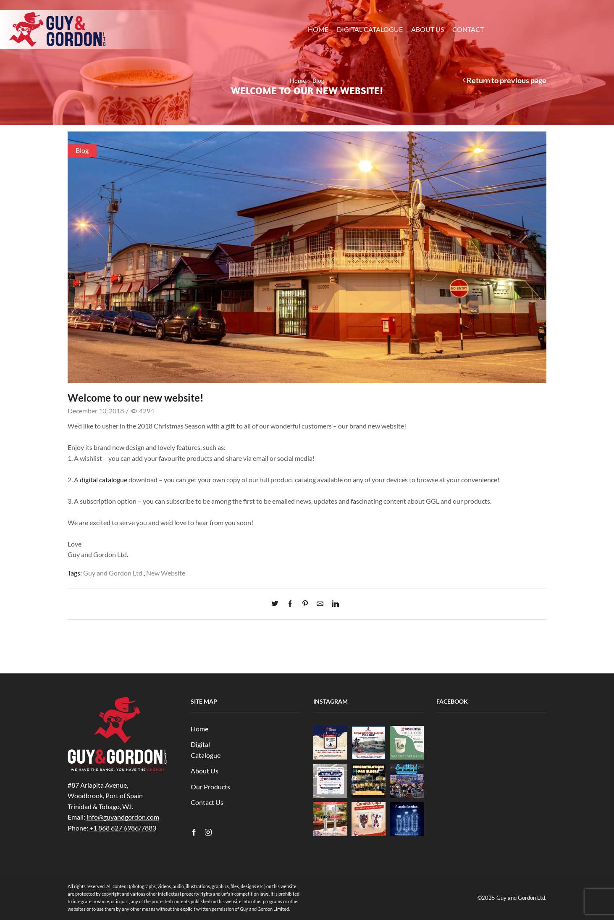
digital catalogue (103, 480)
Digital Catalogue (370, 29)
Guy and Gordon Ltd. (113, 573)
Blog (318, 80)
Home (318, 29)
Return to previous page (506, 80)
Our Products (210, 787)
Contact (468, 29)
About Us (427, 29)
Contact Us (207, 802)
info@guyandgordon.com (123, 817)
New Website (165, 573)
